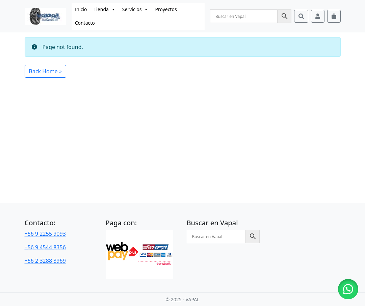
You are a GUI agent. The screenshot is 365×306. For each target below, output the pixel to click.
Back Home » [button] (45, 71)
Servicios (135, 9)
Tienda (104, 9)
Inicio (81, 9)
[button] (348, 289)
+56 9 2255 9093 (45, 233)
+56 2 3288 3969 (45, 260)
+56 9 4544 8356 (45, 247)
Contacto (85, 23)
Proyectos (166, 9)
